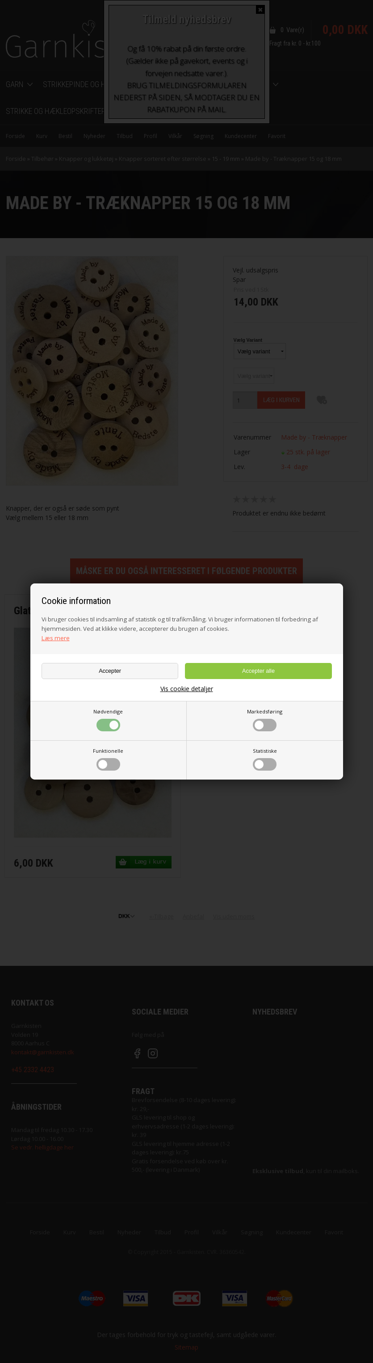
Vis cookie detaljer (186, 689)
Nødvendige (108, 719)
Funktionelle (108, 759)
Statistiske (265, 759)
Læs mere (56, 638)
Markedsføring (264, 719)
